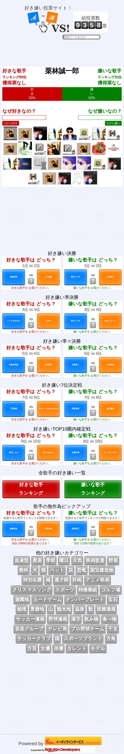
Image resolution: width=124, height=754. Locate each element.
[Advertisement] (66, 49)
